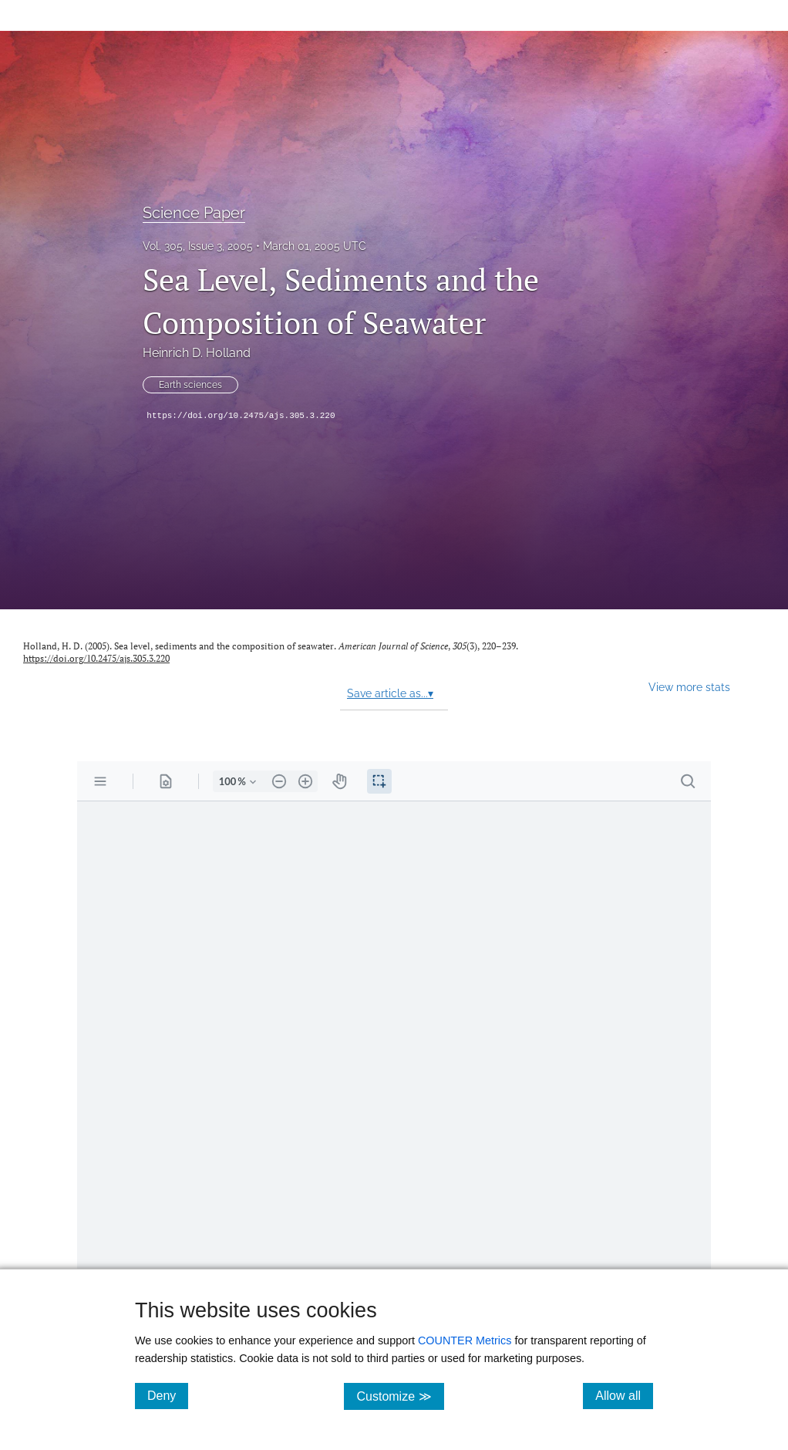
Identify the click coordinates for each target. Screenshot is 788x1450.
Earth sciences (190, 384)
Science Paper (194, 213)
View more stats (689, 686)
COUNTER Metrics (465, 1340)
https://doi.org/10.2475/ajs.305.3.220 (240, 415)
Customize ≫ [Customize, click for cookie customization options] (399, 1395)
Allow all (624, 1395)
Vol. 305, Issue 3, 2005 (198, 246)
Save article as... (390, 693)
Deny (167, 1395)
